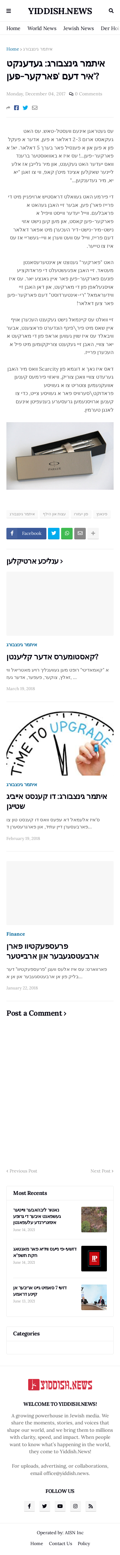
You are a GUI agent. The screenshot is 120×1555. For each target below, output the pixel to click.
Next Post (100, 1171)
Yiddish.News (60, 10)
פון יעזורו (81, 514)
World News (42, 28)
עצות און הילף (54, 514)
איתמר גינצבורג (37, 49)
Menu (8, 11)
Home (13, 28)
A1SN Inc (74, 1532)
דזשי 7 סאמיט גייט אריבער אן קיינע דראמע (40, 1291)
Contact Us (60, 1543)
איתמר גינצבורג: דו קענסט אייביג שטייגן (56, 801)
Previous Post (23, 1171)
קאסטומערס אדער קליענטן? (52, 657)
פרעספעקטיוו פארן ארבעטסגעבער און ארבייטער (52, 951)
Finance (15, 934)
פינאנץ (102, 514)
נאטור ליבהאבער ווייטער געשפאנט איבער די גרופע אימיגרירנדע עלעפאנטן (36, 1216)
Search (111, 11)
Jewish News (78, 28)
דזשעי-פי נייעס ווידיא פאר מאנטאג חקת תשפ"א (44, 1252)
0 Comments (88, 94)
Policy (84, 1543)
